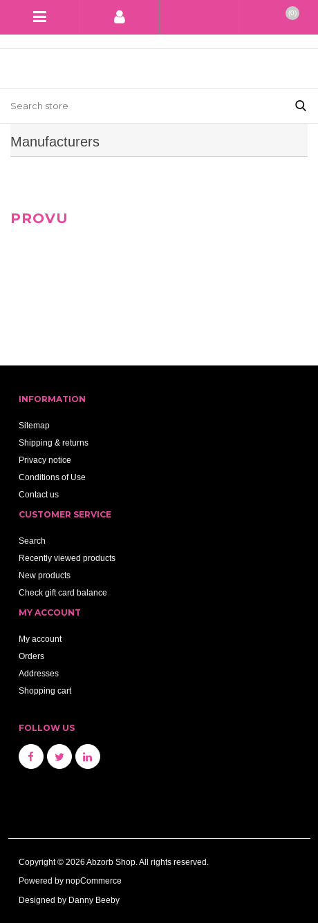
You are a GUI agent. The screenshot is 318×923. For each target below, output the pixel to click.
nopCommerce (94, 880)
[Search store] (141, 106)
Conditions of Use (52, 477)
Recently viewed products (67, 558)
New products (45, 575)
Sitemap (34, 425)
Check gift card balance (63, 592)
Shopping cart (45, 690)
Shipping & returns (53, 442)
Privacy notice (45, 460)
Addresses (39, 673)
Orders (31, 656)
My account (40, 639)
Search (32, 540)
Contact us (39, 494)
